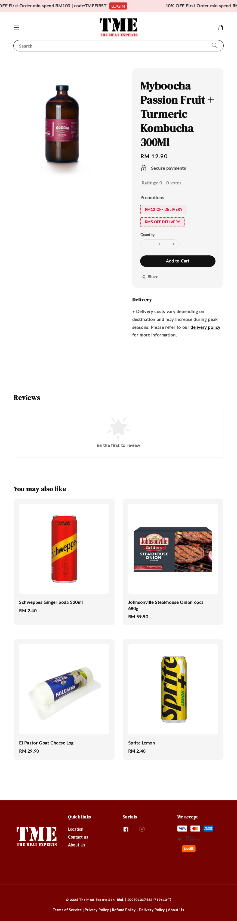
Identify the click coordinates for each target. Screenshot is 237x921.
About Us (76, 845)
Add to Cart (177, 260)
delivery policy (205, 327)
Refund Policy (124, 910)
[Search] (214, 45)
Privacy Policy (97, 910)
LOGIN (121, 5)
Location (76, 829)
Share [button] (149, 276)
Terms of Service (67, 910)
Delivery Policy (152, 910)
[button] (16, 27)
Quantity (147, 235)
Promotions (152, 197)
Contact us (78, 837)
